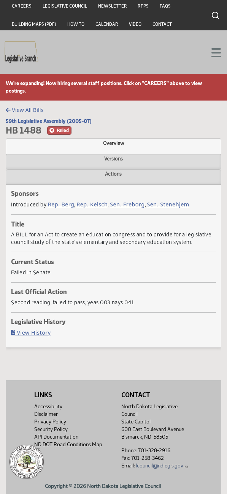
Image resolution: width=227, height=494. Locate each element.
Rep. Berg (61, 204)
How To (75, 24)
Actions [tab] (113, 174)
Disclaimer (46, 414)
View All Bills (24, 109)
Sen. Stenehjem (168, 204)
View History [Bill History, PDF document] (31, 332)
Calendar (106, 24)
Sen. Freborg (127, 204)
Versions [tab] (113, 159)
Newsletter (112, 6)
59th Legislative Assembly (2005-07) (49, 121)
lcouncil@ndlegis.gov (162, 466)
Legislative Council (65, 6)
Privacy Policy (50, 421)
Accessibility (48, 406)
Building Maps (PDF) (34, 24)
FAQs (165, 6)
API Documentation (56, 437)
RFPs (143, 6)
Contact (162, 24)
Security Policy (51, 429)
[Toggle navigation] (212, 52)
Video (135, 24)
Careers (22, 6)
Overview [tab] (113, 143)
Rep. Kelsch (92, 204)
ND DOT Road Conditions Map (68, 446)
